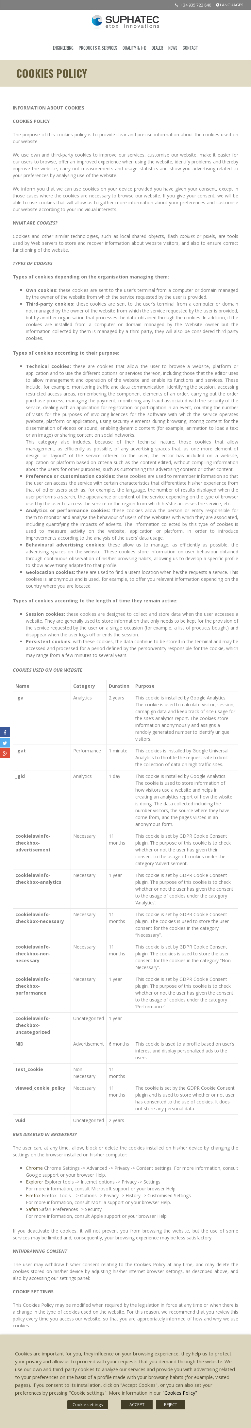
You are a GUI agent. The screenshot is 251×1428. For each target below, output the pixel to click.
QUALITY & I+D (134, 47)
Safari (32, 1209)
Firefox (33, 1195)
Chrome (34, 1168)
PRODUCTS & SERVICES (98, 47)
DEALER (157, 47)
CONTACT (190, 47)
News (172, 47)
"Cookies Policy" (179, 1392)
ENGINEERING (63, 47)
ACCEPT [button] (136, 1404)
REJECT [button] (170, 1404)
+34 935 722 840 (191, 5)
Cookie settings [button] (88, 1404)
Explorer (34, 1182)
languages (229, 4)
